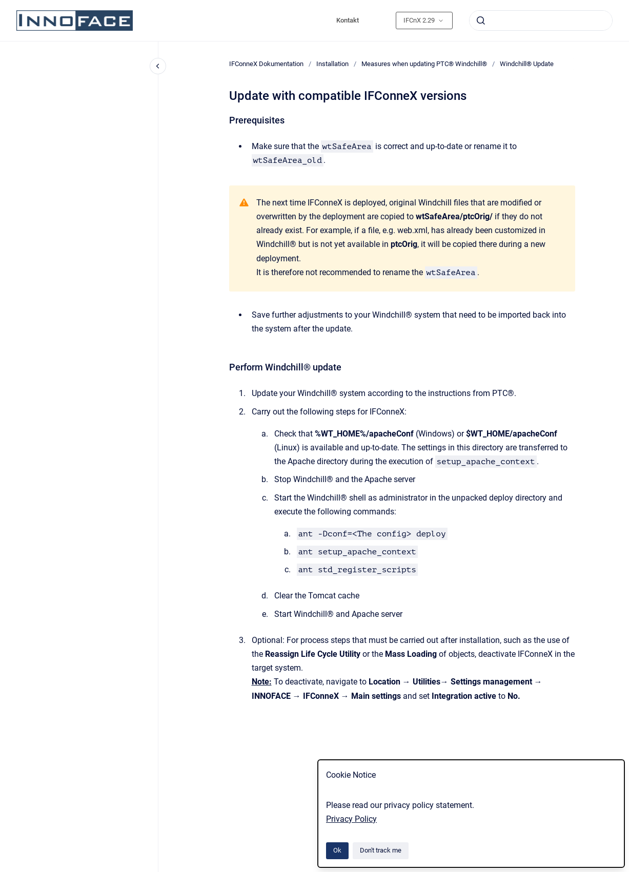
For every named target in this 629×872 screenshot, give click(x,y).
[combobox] (541, 20)
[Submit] (481, 20)
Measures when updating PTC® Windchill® (424, 64)
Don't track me (380, 850)
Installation (332, 64)
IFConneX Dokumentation (266, 64)
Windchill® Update (527, 64)
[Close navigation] (158, 66)
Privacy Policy (351, 819)
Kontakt (347, 20)
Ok (337, 850)
